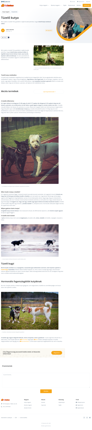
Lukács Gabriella (10, 29)
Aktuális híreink (27, 408)
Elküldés (46, 391)
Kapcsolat (88, 1)
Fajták (64, 5)
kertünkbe (23, 339)
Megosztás (49, 30)
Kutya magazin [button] (43, 5)
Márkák (79, 5)
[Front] (7, 5)
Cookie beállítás (23, 417)
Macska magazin (28, 405)
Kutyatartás (14, 12)
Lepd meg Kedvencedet (49, 91)
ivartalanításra (24, 341)
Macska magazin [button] (55, 5)
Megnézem (57, 353)
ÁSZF (16, 417)
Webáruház (87, 5)
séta (36, 339)
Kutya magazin (5, 12)
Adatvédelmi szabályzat (6, 417)
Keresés (43, 402)
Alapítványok (71, 5)
